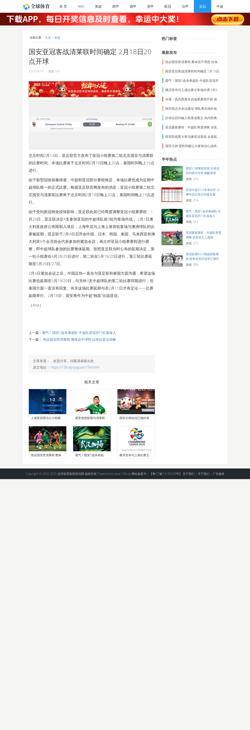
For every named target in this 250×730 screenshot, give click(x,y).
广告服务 (219, 474)
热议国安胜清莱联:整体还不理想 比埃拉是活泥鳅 (79, 339)
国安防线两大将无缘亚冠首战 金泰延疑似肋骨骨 (199, 136)
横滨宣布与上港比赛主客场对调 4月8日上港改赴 (136, 455)
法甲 (185, 6)
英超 (98, 6)
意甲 (150, 6)
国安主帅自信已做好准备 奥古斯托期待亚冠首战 (136, 418)
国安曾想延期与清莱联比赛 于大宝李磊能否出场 (91, 418)
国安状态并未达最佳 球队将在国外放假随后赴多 (199, 108)
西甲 (115, 6)
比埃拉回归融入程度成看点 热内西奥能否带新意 (199, 118)
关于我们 (188, 474)
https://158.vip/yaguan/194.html (75, 367)
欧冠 (167, 6)
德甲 (133, 6)
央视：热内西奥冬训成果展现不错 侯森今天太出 (199, 99)
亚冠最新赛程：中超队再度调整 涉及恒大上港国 (199, 127)
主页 (48, 37)
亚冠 (202, 6)
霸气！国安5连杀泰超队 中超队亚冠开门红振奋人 (79, 332)
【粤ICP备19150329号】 (165, 474)
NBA (81, 6)
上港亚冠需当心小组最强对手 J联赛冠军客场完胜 (47, 418)
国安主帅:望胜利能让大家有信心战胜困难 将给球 (199, 146)
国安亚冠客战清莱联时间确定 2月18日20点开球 (198, 71)
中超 (220, 6)
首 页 (63, 6)
